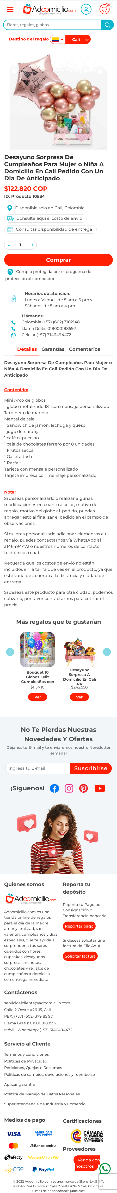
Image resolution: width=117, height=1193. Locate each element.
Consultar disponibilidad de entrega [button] (49, 229)
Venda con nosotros (87, 1163)
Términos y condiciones (26, 1054)
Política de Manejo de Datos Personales (42, 1094)
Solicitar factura (80, 956)
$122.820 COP (26, 188)
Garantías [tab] (52, 349)
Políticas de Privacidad (25, 1061)
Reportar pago (79, 926)
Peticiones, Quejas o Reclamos (33, 1067)
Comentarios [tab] (84, 349)
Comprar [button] (58, 260)
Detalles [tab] (27, 349)
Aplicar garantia (19, 1084)
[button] (8, 245)
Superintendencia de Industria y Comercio (44, 1104)
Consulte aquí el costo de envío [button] (44, 218)
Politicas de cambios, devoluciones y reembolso (49, 1074)
